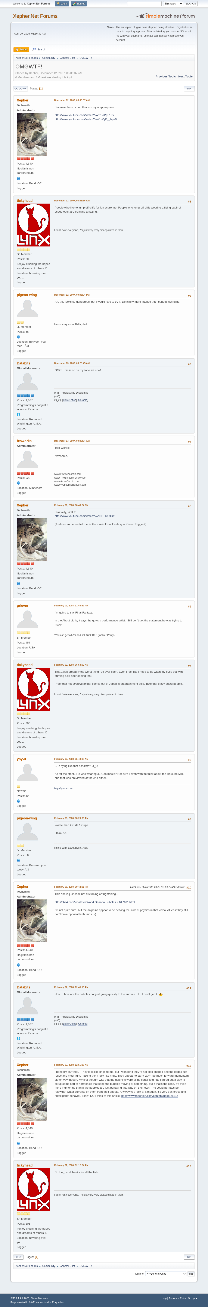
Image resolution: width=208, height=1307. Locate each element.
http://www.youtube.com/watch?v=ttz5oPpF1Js (84, 115)
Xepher (22, 100)
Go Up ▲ (193, 1298)
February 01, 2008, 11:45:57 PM (71, 605)
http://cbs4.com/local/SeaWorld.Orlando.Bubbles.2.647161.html (95, 902)
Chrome (82, 400)
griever (22, 605)
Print (189, 88)
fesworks (24, 441)
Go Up (18, 1257)
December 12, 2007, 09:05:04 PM (72, 294)
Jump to (139, 1273)
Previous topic (166, 76)
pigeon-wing (27, 295)
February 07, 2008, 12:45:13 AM (71, 987)
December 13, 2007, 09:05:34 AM (72, 441)
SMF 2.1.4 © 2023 (19, 1298)
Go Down (21, 88)
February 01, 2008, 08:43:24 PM (71, 505)
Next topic (185, 76)
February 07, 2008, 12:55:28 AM (71, 1065)
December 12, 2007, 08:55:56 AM (72, 200)
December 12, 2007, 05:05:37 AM (72, 100)
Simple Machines (39, 1298)
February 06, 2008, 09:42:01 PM (71, 886)
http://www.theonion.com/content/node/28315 (149, 1095)
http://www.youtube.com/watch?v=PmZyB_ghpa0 (86, 119)
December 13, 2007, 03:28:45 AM (72, 363)
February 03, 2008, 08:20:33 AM (71, 818)
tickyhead (25, 200)
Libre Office (69, 400)
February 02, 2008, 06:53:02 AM (71, 664)
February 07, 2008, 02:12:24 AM (71, 1165)
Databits (23, 363)
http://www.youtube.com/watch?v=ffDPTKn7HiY (85, 516)
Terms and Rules (177, 1298)
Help (164, 1298)
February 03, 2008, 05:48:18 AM (71, 759)
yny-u (21, 759)
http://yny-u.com (63, 788)
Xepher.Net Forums (35, 16)
